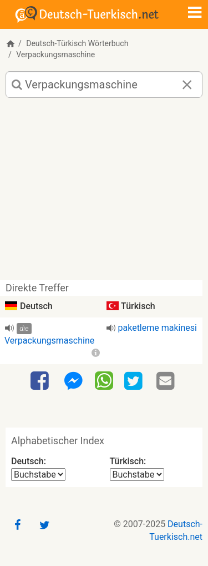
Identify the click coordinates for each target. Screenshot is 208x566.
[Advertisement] (104, 193)
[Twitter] (134, 381)
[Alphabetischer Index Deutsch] (38, 474)
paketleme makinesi (157, 327)
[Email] (167, 381)
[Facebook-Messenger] (73, 381)
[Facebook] (41, 381)
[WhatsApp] (104, 380)
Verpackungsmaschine (49, 340)
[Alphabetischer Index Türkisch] (137, 474)
